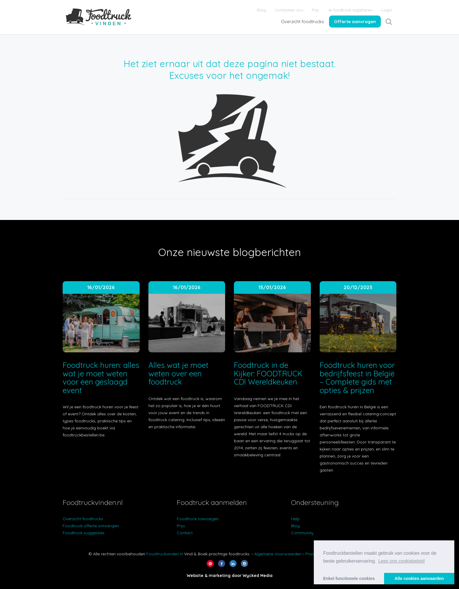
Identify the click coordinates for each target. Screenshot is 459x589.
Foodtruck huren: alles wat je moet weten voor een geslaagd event (101, 377)
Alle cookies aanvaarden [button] (419, 578)
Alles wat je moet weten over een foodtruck (178, 373)
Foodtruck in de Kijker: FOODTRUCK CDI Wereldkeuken (268, 373)
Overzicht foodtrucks (302, 21)
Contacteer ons (289, 10)
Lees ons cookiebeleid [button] (401, 561)
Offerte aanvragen (355, 21)
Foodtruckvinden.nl (164, 553)
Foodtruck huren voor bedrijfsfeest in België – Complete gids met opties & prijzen (358, 377)
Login (386, 10)
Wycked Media (258, 575)
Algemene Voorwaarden (278, 553)
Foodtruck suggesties (84, 532)
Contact (185, 532)
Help (295, 518)
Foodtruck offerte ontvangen (91, 525)
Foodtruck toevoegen (198, 518)
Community (302, 532)
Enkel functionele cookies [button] (349, 578)
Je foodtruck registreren (350, 10)
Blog (261, 10)
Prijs (315, 10)
